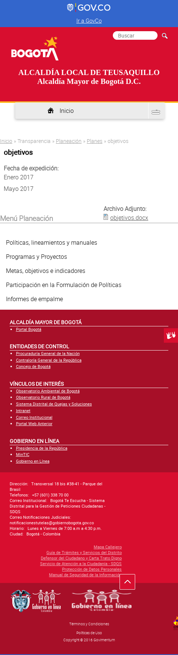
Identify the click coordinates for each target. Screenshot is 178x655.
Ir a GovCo (89, 20)
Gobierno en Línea (33, 461)
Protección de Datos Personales (39, 569)
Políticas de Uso (89, 632)
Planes (94, 140)
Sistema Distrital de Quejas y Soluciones (54, 404)
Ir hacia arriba (131, 583)
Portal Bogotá (28, 329)
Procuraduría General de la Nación (48, 353)
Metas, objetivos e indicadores (45, 271)
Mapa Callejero (55, 547)
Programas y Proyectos (36, 256)
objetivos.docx (129, 218)
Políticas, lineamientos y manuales (51, 242)
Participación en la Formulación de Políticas (63, 285)
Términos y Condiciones (89, 623)
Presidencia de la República (41, 448)
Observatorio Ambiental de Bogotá (48, 391)
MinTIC (22, 454)
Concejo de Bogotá (33, 366)
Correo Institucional (34, 417)
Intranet (23, 410)
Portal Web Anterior (34, 423)
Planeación (69, 140)
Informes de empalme (34, 299)
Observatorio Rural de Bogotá (43, 397)
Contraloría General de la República (49, 360)
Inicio (67, 111)
